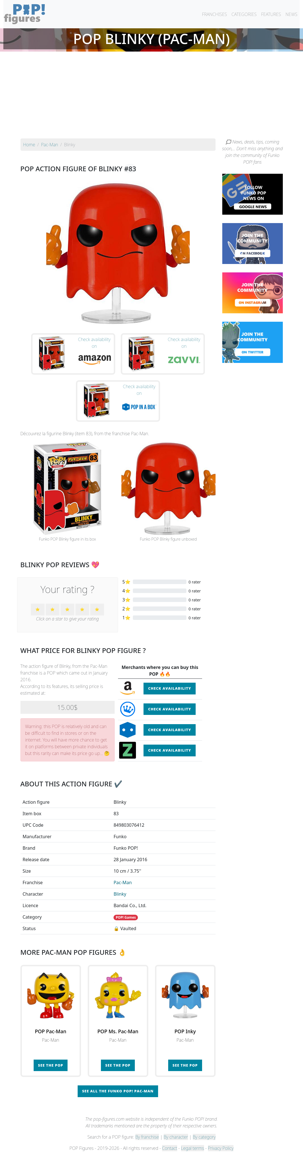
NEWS (291, 14)
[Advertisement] (151, 96)
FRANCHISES (214, 14)
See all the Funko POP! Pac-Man (118, 1091)
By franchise (147, 1137)
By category (204, 1137)
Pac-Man (123, 882)
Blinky (120, 894)
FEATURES (271, 14)
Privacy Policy (221, 1148)
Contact (169, 1148)
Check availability (169, 688)
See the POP (50, 1065)
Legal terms (192, 1148)
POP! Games (126, 917)
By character (176, 1137)
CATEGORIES (244, 14)
